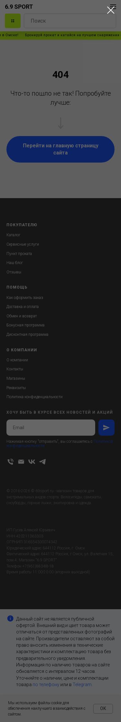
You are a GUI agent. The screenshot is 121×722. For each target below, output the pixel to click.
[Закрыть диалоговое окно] (111, 10)
